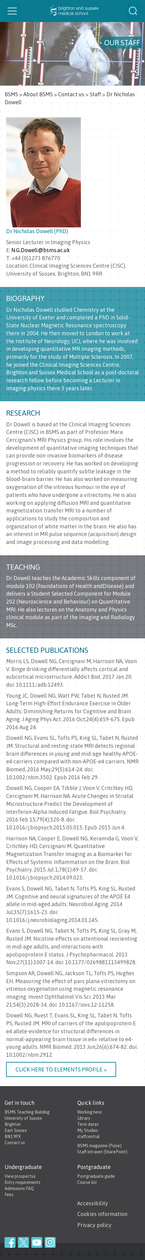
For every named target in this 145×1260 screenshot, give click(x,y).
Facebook (10, 1242)
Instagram (50, 1242)
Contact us (71, 94)
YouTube (36, 1242)
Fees (9, 1194)
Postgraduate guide (96, 1176)
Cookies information (102, 1214)
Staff (95, 94)
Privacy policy (94, 1225)
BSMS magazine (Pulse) (99, 1145)
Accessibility (92, 1203)
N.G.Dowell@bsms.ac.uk (40, 250)
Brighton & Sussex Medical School (72, 11)
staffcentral (88, 1136)
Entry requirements (22, 1182)
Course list (87, 1182)
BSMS (11, 94)
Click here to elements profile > (61, 1069)
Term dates (88, 1124)
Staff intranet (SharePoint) (102, 1151)
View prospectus (20, 1176)
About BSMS (38, 94)
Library (83, 1118)
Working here (89, 1112)
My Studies (87, 1130)
